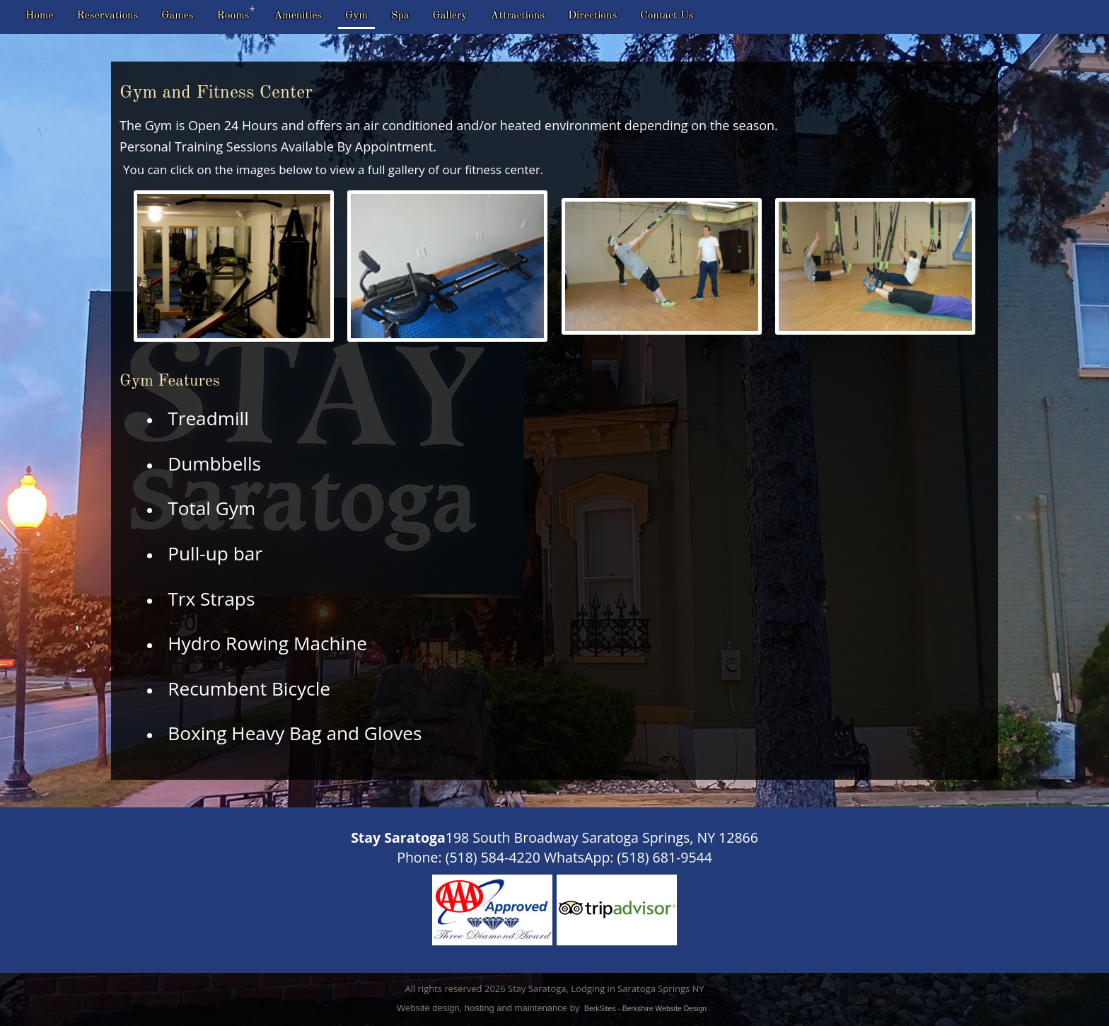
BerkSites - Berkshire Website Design (645, 1009)
